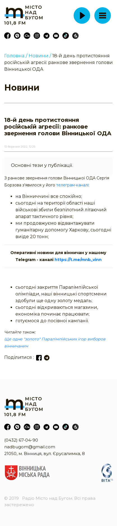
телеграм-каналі (72, 185)
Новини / (40, 55)
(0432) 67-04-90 (21, 440)
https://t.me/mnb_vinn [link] (78, 259)
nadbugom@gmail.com (29, 446)
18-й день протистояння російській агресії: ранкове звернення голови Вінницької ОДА (58, 62)
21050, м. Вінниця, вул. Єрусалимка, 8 (44, 453)
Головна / (15, 55)
